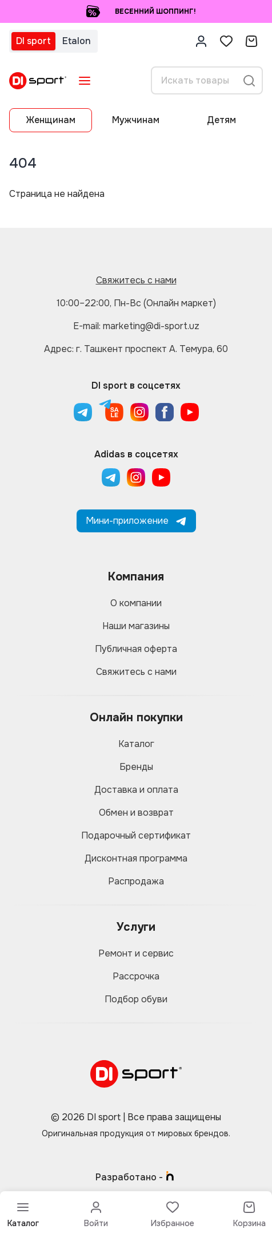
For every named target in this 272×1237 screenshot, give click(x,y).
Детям (221, 120)
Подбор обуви (136, 999)
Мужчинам (135, 120)
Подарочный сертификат (136, 835)
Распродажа (136, 881)
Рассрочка (136, 976)
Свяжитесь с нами (136, 280)
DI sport (33, 41)
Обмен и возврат (136, 813)
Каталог (136, 744)
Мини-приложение (136, 521)
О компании (136, 603)
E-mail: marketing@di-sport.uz (136, 326)
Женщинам (50, 120)
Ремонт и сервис (136, 953)
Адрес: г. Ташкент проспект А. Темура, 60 (136, 349)
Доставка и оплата (136, 790)
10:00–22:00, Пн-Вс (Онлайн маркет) (136, 303)
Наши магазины (136, 626)
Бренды (136, 767)
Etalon (76, 41)
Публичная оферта (136, 649)
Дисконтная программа (136, 858)
